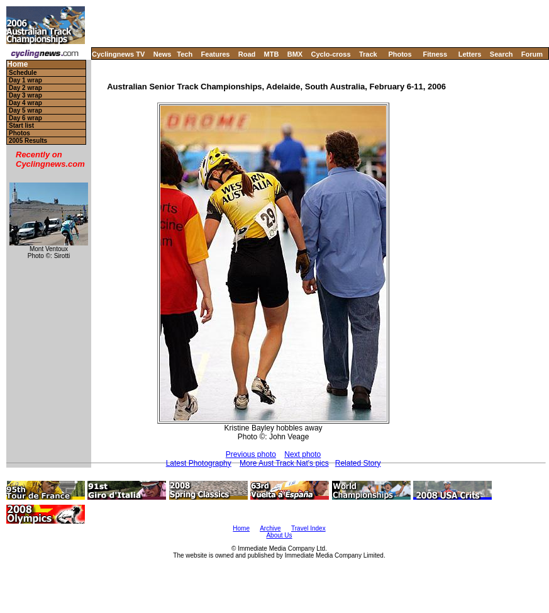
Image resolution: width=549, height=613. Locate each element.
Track (368, 54)
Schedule (22, 72)
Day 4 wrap (25, 102)
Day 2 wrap (25, 87)
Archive (270, 528)
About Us (279, 535)
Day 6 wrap (25, 118)
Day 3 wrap (25, 95)
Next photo (302, 454)
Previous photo (251, 454)
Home (17, 64)
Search (501, 54)
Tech (184, 54)
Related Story (358, 463)
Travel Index (308, 528)
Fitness (435, 54)
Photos (399, 54)
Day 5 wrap (25, 110)
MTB (271, 54)
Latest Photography (198, 463)
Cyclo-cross (331, 54)
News (162, 54)
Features (215, 54)
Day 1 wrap (25, 80)
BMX (294, 54)
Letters (470, 54)
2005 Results (28, 140)
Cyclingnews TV (118, 54)
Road (247, 54)
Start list (21, 125)
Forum (532, 54)
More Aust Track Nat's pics (284, 463)
